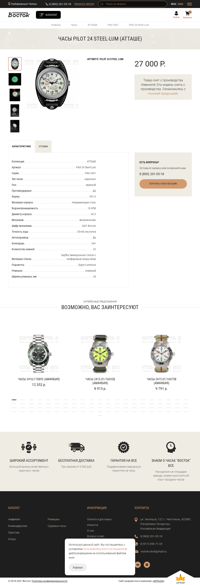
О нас (90, 530)
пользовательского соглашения (103, 548)
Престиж (14, 532)
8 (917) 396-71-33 (151, 543)
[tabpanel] (39, 355)
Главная (56, 24)
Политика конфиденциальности (49, 581)
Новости (92, 524)
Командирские (17, 525)
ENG (180, 4)
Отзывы (43, 146)
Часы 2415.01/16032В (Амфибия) (100, 381)
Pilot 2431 (113, 24)
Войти (176, 17)
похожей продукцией (163, 93)
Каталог (51, 14)
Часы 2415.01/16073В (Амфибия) (161, 381)
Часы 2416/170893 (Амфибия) (39, 379)
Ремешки (53, 519)
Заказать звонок (84, 3)
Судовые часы (57, 525)
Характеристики (21, 146)
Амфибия (14, 519)
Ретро (12, 539)
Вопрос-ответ (95, 536)
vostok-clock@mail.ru (153, 551)
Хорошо (78, 567)
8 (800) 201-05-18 (60, 4)
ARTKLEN (158, 581)
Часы (74, 24)
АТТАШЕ (92, 24)
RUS (173, 4)
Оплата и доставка (99, 519)
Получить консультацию (163, 183)
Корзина (187, 17)
